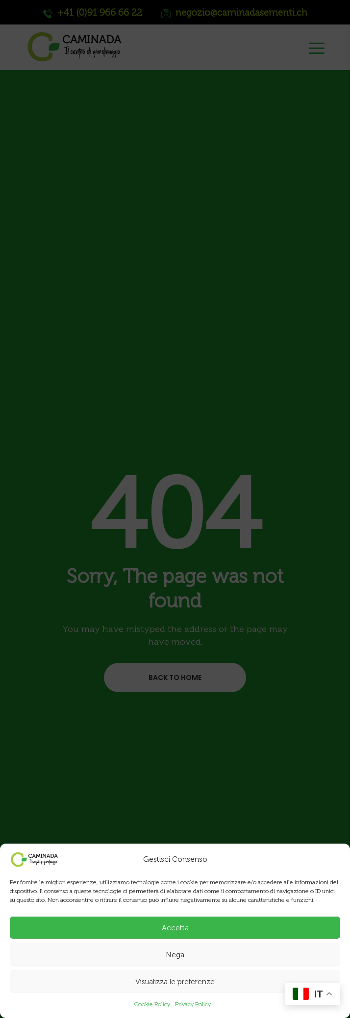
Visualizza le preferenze (175, 981)
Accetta (175, 927)
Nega (175, 954)
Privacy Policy (193, 1004)
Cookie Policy (152, 1004)
